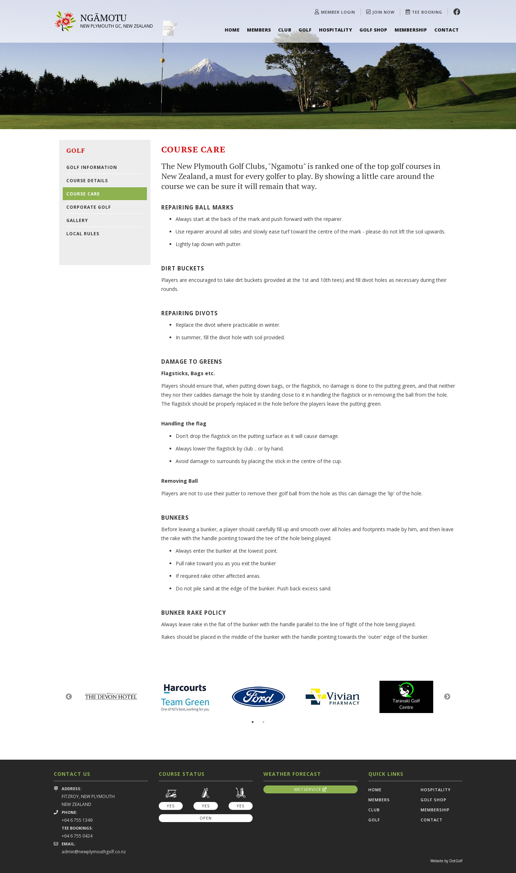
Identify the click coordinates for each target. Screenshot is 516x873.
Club (284, 30)
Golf (305, 30)
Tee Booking (424, 12)
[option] (258, 64)
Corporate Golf (88, 207)
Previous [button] (68, 696)
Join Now (380, 12)
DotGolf (455, 860)
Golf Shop (373, 30)
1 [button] (252, 722)
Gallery (77, 220)
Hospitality (335, 30)
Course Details (87, 181)
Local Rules (82, 234)
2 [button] (263, 722)
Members (259, 30)
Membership (411, 30)
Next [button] (447, 696)
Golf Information (91, 167)
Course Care (83, 194)
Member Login (335, 12)
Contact (446, 30)
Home (232, 30)
